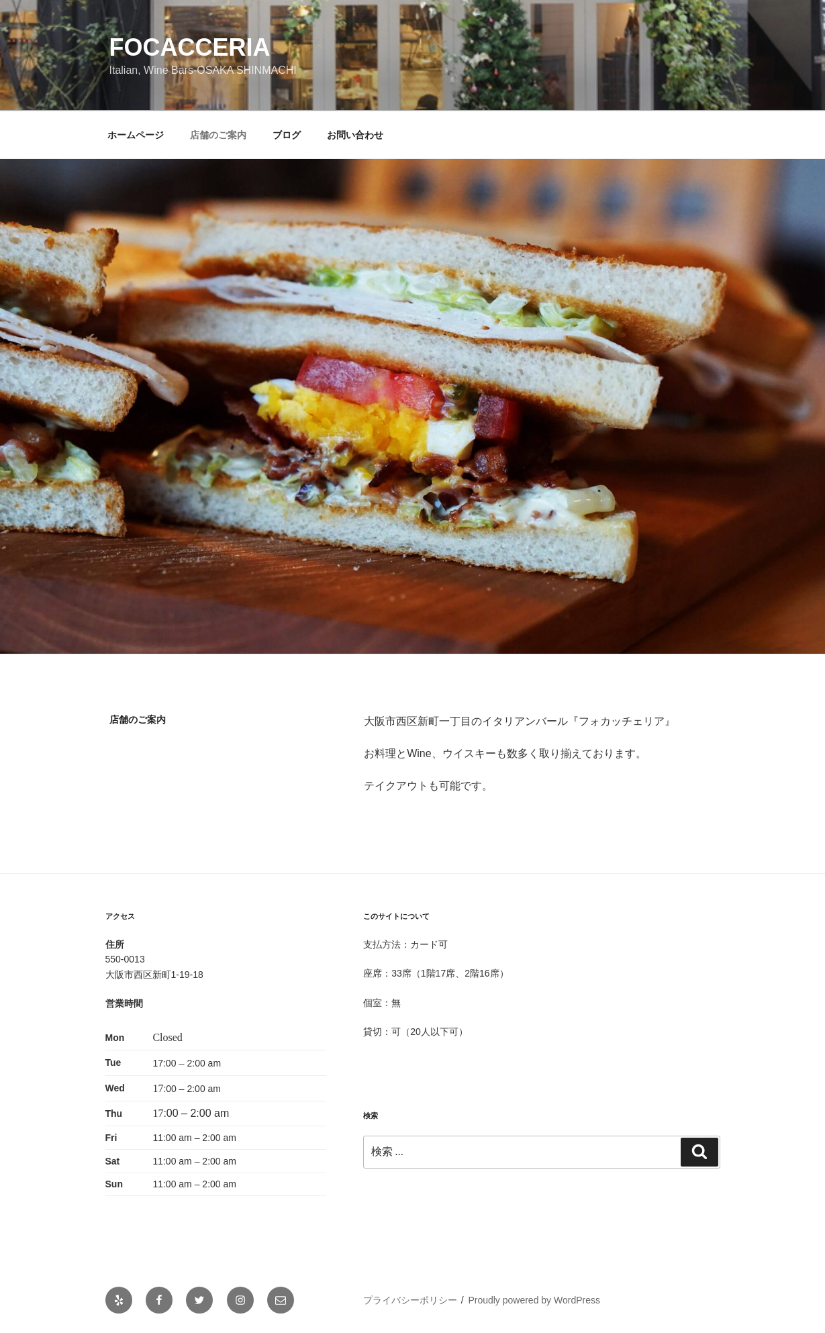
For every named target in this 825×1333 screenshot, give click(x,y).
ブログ (287, 135)
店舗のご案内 (218, 135)
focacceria (190, 47)
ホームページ (135, 135)
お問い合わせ (355, 135)
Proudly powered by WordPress (534, 1300)
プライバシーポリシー (410, 1300)
